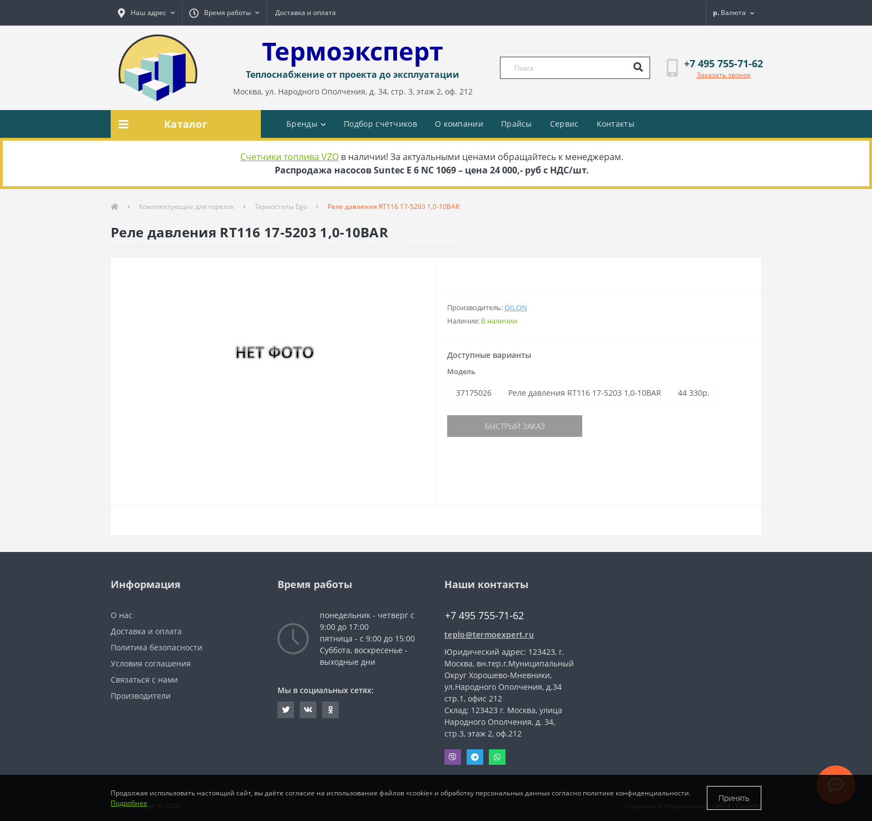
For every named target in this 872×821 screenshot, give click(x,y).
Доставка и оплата (305, 12)
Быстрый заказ (515, 426)
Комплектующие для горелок (186, 206)
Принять (734, 798)
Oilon (515, 307)
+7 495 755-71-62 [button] (484, 615)
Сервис (564, 123)
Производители (141, 695)
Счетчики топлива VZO (289, 157)
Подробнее (129, 803)
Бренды (306, 123)
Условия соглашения (151, 663)
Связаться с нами (144, 679)
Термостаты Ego (281, 206)
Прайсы (516, 123)
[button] (146, 13)
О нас (121, 615)
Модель (461, 371)
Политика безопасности (156, 647)
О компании (459, 123)
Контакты (616, 123)
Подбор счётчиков (380, 123)
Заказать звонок (724, 74)
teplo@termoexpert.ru (489, 634)
